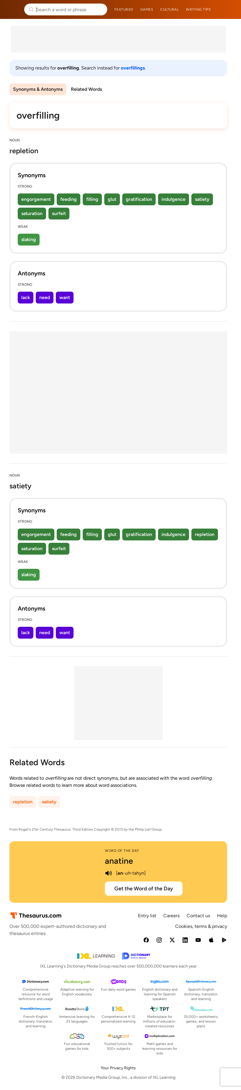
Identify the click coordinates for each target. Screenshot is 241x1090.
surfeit (59, 213)
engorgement (36, 199)
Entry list (147, 915)
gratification (139, 199)
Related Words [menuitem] (86, 89)
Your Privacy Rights (118, 1067)
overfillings (133, 68)
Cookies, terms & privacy (201, 926)
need (44, 297)
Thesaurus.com (13, 9)
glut (112, 199)
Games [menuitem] (146, 9)
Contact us (198, 915)
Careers (171, 915)
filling (92, 199)
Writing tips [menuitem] (198, 9)
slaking (28, 239)
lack (25, 297)
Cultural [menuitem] (169, 9)
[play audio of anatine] (108, 873)
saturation (32, 213)
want (64, 297)
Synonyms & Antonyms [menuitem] (38, 89)
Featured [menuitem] (123, 9)
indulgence (173, 199)
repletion (204, 534)
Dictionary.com (228, 9)
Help (222, 915)
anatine (119, 861)
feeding (68, 199)
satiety (202, 199)
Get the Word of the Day (143, 888)
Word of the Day (122, 851)
